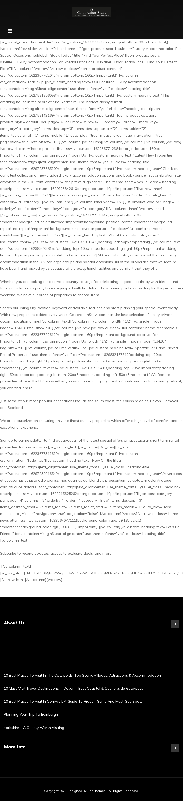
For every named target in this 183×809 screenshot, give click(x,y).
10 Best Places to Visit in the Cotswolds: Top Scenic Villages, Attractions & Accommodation (82, 675)
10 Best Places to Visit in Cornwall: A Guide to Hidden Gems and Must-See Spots (73, 701)
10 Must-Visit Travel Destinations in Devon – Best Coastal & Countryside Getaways (73, 688)
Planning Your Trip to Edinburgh (31, 714)
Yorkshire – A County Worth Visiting (34, 727)
